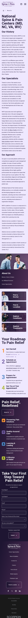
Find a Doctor (15, 354)
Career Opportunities (14, 552)
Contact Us (14, 560)
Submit (14, 535)
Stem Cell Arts (5, 141)
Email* (3, 503)
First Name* (5, 490)
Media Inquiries (14, 574)
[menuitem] (14, 277)
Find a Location (11, 357)
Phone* (4, 509)
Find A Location (14, 585)
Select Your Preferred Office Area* (10, 516)
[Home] (8, 4)
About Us (7, 412)
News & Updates (14, 556)
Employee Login (14, 578)
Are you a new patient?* (8, 523)
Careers (14, 565)
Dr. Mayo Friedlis (12, 130)
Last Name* (5, 496)
